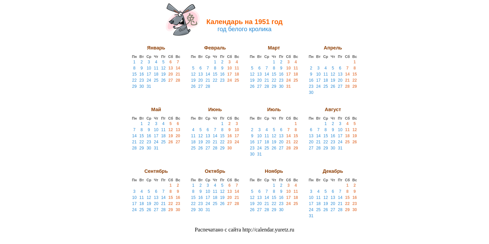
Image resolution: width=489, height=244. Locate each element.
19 (163, 74)
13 (170, 68)
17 (149, 74)
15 (134, 74)
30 (141, 86)
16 (141, 74)
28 (178, 80)
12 (163, 68)
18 (156, 74)
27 (170, 80)
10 (149, 68)
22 (134, 80)
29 (134, 86)
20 (170, 74)
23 (141, 80)
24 (149, 80)
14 (178, 68)
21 (178, 74)
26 (163, 80)
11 (156, 68)
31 (149, 86)
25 (156, 80)
